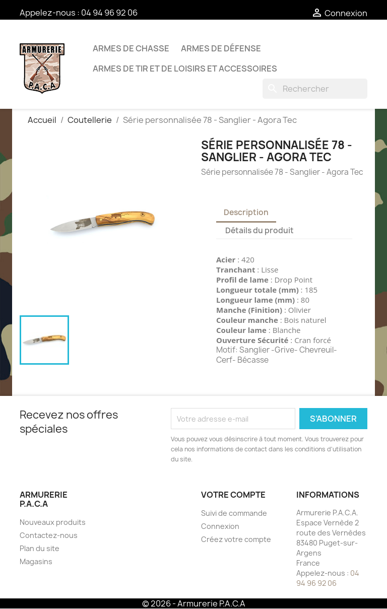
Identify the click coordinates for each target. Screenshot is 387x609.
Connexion (220, 526)
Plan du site (39, 548)
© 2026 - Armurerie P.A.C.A (193, 603)
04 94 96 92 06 (109, 12)
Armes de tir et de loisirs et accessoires (185, 68)
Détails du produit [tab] (259, 230)
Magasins (36, 561)
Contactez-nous (49, 535)
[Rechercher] (315, 89)
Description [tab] (246, 212)
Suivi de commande (234, 513)
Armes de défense (221, 48)
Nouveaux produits (53, 522)
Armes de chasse (131, 48)
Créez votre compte (236, 539)
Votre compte (233, 494)
